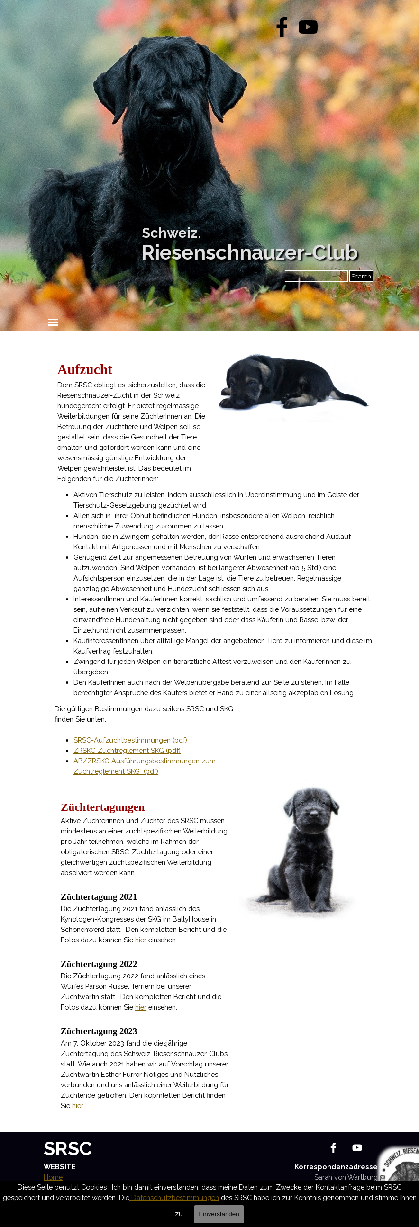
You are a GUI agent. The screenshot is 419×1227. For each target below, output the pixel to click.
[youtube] (308, 27)
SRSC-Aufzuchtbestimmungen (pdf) (130, 740)
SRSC (68, 1148)
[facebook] (282, 27)
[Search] (316, 276)
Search (361, 276)
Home (53, 1177)
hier (140, 940)
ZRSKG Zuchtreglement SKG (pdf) (127, 750)
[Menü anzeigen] (53, 322)
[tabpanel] (131, 421)
